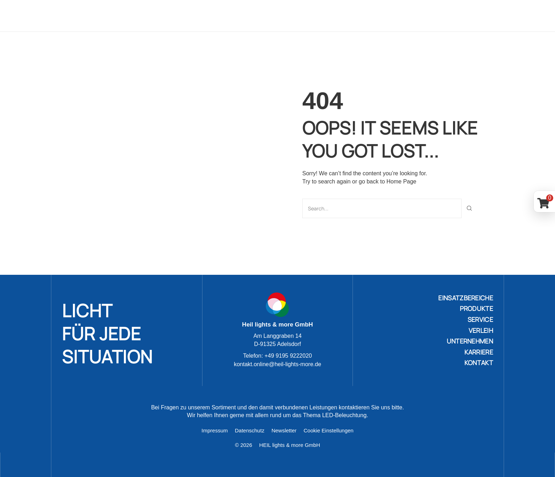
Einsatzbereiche (223, 16)
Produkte (275, 16)
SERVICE (480, 319)
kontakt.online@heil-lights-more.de (277, 364)
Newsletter (284, 430)
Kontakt (472, 16)
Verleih (346, 16)
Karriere (435, 16)
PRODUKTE (476, 308)
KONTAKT (478, 362)
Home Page (402, 181)
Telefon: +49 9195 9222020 (277, 356)
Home (179, 16)
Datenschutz (249, 430)
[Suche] (469, 208)
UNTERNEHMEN (470, 340)
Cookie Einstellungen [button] (329, 430)
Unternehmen (390, 16)
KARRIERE (478, 351)
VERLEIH (481, 330)
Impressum (214, 430)
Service (312, 16)
